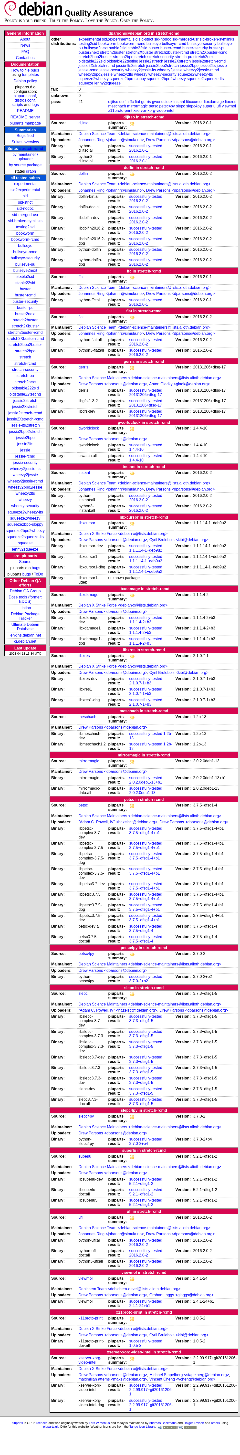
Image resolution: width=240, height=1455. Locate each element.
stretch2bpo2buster (25, 345)
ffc (132, 102)
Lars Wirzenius (99, 1423)
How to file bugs (25, 70)
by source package (25, 165)
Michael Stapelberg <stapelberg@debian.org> (189, 1375)
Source (25, 562)
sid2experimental (25, 190)
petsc (153, 106)
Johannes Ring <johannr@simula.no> (111, 140)
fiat (137, 102)
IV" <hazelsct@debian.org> (133, 822)
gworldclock (162, 102)
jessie (25, 450)
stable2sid (25, 276)
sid (25, 196)
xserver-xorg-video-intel (153, 110)
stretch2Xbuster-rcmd (25, 338)
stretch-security (25, 369)
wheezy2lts (25, 493)
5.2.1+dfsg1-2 (141, 1184)
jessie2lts (25, 444)
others (215, 1423)
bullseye (25, 245)
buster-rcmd (25, 295)
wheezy (25, 500)
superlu (209, 106)
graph (31, 171)
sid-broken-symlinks (25, 221)
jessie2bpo (25, 438)
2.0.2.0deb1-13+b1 (145, 782)
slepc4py (194, 106)
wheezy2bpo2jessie (25, 487)
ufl (219, 106)
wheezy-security (25, 506)
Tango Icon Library (142, 1426)
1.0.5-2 (135, 1345)
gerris (146, 102)
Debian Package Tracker (25, 616)
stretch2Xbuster (25, 326)
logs (35, 105)
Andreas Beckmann (163, 1423)
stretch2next (25, 382)
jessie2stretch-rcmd (25, 413)
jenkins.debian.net (25, 635)
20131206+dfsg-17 (145, 395)
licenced (42, 1423)
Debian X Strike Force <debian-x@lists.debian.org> (122, 534)
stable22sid (25, 283)
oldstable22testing (25, 394)
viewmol (229, 106)
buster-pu (25, 307)
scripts (17, 105)
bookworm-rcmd (25, 239)
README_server (25, 117)
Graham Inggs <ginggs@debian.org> (181, 1295)
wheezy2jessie (25, 475)
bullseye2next (25, 270)
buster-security (25, 301)
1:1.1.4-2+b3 (140, 622)
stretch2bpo (25, 351)
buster (25, 289)
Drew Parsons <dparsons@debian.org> (180, 140)
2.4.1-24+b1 (139, 1306)
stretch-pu (25, 376)
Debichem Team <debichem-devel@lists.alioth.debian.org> (129, 1289)
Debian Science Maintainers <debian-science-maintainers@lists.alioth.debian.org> (149, 378)
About (25, 39)
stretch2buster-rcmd (25, 332)
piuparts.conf (24, 96)
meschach (117, 106)
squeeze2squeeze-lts (25, 537)
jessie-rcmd (25, 456)
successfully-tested (145, 146)
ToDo (38, 574)
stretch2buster (25, 320)
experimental (25, 184)
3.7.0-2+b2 (138, 981)
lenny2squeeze (25, 549)
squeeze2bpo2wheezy (25, 531)
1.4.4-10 (136, 449)
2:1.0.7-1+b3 (140, 683)
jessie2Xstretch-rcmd (25, 419)
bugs (36, 568)
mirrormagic (137, 106)
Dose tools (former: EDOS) (25, 599)
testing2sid (25, 227)
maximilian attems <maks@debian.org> (112, 1379)
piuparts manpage (25, 123)
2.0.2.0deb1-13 (142, 793)
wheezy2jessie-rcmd (25, 481)
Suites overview (25, 142)
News (25, 45)
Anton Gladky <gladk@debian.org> (179, 384)
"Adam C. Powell (93, 822)
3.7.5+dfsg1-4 (141, 931)
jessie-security (25, 463)
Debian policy (25, 81)
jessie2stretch (25, 400)
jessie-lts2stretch (25, 425)
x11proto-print (120, 110)
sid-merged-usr (25, 215)
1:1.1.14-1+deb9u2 (145, 550)
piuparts (17, 1423)
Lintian (25, 608)
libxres (230, 102)
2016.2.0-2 (138, 201)
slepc (180, 106)
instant (179, 102)
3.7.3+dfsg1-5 (141, 1021)
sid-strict (25, 202)
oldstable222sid (25, 388)
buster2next (25, 314)
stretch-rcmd (31, 149)
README (25, 111)
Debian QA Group (25, 591)
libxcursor (194, 102)
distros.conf (25, 100)
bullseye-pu (25, 264)
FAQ (25, 52)
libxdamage (214, 102)
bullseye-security (25, 258)
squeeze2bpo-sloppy (25, 524)
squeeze (25, 543)
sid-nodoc (25, 208)
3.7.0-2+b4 (138, 1143)
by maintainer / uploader (25, 156)
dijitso (113, 102)
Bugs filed (25, 136)
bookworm (25, 233)
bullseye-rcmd (25, 252)
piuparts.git (50, 1426)
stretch (25, 357)
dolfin (124, 102)
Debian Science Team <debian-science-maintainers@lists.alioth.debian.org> (144, 134)
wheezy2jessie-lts (25, 469)
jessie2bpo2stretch (25, 431)
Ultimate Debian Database (25, 626)
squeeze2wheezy (25, 518)
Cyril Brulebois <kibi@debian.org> (179, 540)
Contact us (25, 58)
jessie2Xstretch (25, 407)
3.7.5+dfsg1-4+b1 (144, 833)
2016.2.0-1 (138, 150)
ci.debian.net (25, 641)
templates (30, 75)
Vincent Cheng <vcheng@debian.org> (182, 1379)
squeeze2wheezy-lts (25, 512)
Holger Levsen (194, 1423)
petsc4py (167, 106)
